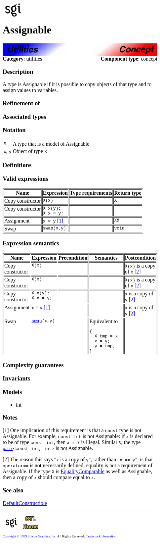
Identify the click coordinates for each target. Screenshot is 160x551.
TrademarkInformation (101, 543)
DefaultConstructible (25, 510)
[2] (138, 273)
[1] (60, 222)
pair (8, 455)
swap (36, 323)
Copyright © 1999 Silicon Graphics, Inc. (30, 543)
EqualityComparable (82, 478)
